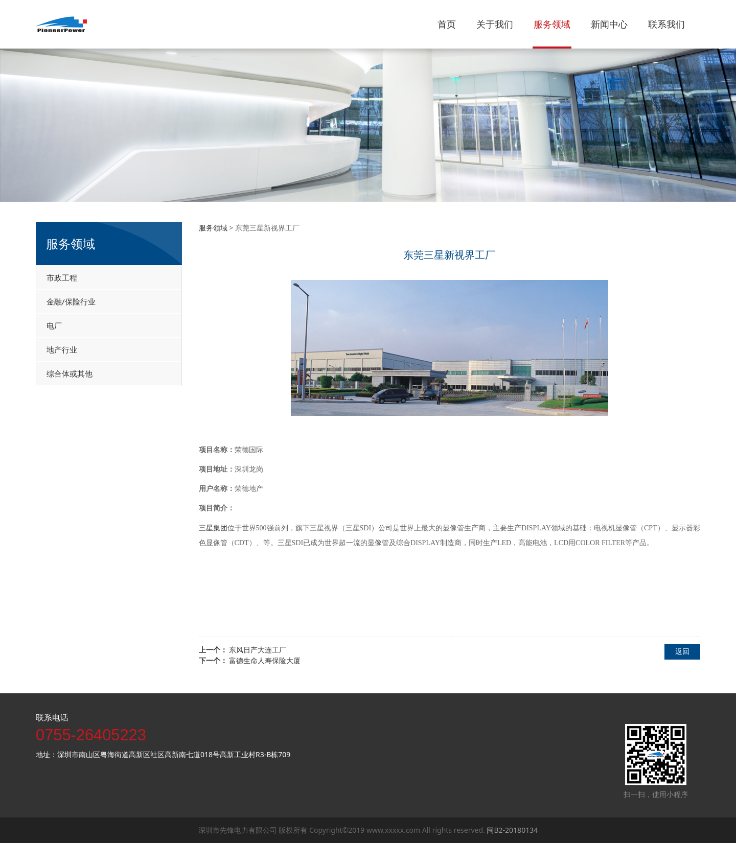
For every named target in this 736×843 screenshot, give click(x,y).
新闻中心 (609, 24)
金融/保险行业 (71, 301)
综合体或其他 (70, 373)
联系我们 (666, 24)
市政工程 (62, 277)
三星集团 (213, 528)
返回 (682, 651)
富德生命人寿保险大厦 (265, 660)
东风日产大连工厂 (257, 649)
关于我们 (494, 24)
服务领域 (552, 24)
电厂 (54, 325)
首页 (447, 24)
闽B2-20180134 (512, 830)
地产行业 (62, 349)
